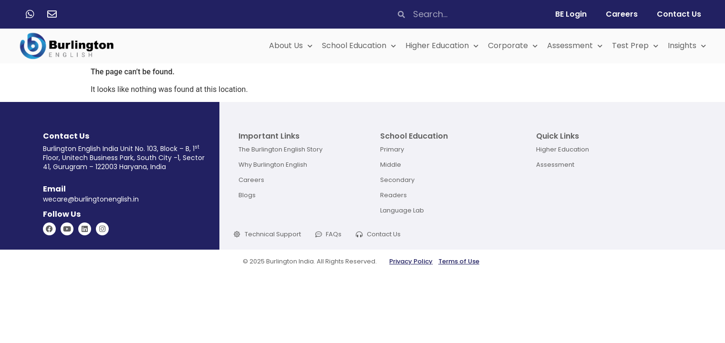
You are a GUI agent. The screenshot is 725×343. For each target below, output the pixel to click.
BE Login (571, 14)
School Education (359, 46)
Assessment (574, 46)
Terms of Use (458, 261)
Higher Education (441, 46)
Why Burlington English (272, 164)
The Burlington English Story (280, 149)
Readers (393, 195)
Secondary (397, 179)
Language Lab (402, 210)
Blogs (247, 195)
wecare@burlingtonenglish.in (91, 199)
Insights (687, 46)
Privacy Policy (411, 261)
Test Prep (635, 46)
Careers (622, 14)
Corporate (513, 46)
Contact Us (679, 14)
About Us (290, 46)
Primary (392, 149)
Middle (390, 164)
